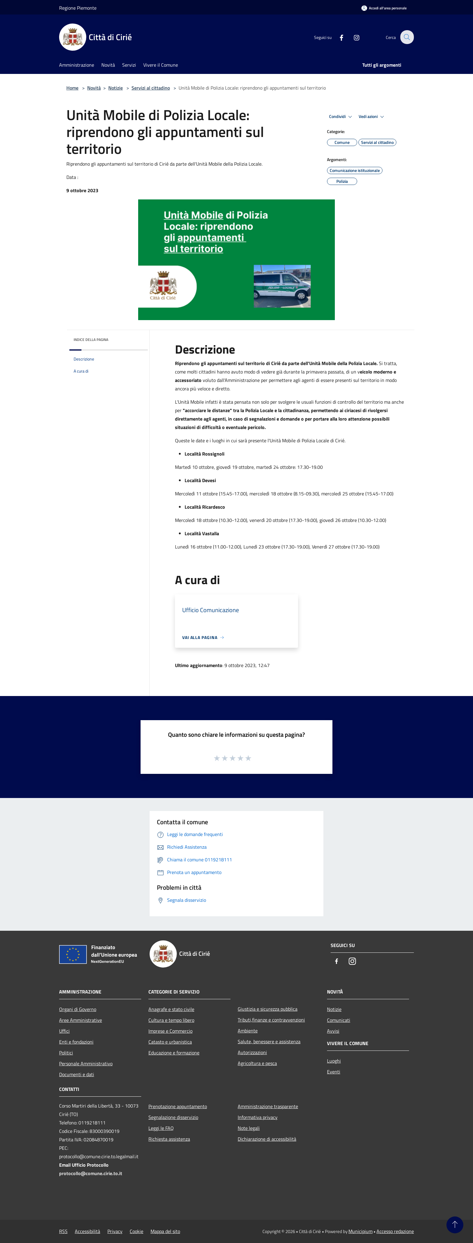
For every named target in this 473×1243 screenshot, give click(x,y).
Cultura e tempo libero (171, 1020)
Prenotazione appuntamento (177, 1106)
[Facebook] (338, 37)
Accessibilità (87, 1231)
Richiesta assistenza (169, 1139)
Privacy (114, 1231)
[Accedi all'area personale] (384, 8)
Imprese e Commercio (170, 1031)
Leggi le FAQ (161, 1128)
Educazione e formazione (173, 1052)
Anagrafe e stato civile (171, 1009)
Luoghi (334, 1060)
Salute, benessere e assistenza (269, 1041)
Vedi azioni (372, 116)
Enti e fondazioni (76, 1041)
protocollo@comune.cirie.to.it (90, 1173)
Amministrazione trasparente (268, 1106)
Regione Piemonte (78, 7)
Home (72, 87)
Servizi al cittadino (151, 87)
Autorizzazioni (252, 1052)
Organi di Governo (77, 1009)
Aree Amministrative (80, 1020)
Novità (94, 87)
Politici (66, 1052)
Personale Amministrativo (86, 1063)
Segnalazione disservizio (173, 1117)
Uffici (64, 1031)
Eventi (333, 1071)
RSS (63, 1231)
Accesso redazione (395, 1231)
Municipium (360, 1231)
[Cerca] (406, 37)
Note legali (249, 1128)
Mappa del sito (165, 1231)
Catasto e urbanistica (170, 1041)
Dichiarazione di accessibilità (267, 1139)
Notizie (115, 87)
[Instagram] (353, 37)
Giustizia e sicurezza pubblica (267, 1009)
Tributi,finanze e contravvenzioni (271, 1019)
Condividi (341, 116)
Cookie (136, 1231)
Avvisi (333, 1031)
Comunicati (338, 1020)
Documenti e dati (76, 1074)
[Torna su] (454, 1224)
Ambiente (248, 1030)
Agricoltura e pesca (257, 1063)
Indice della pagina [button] (91, 339)
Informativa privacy (258, 1117)
